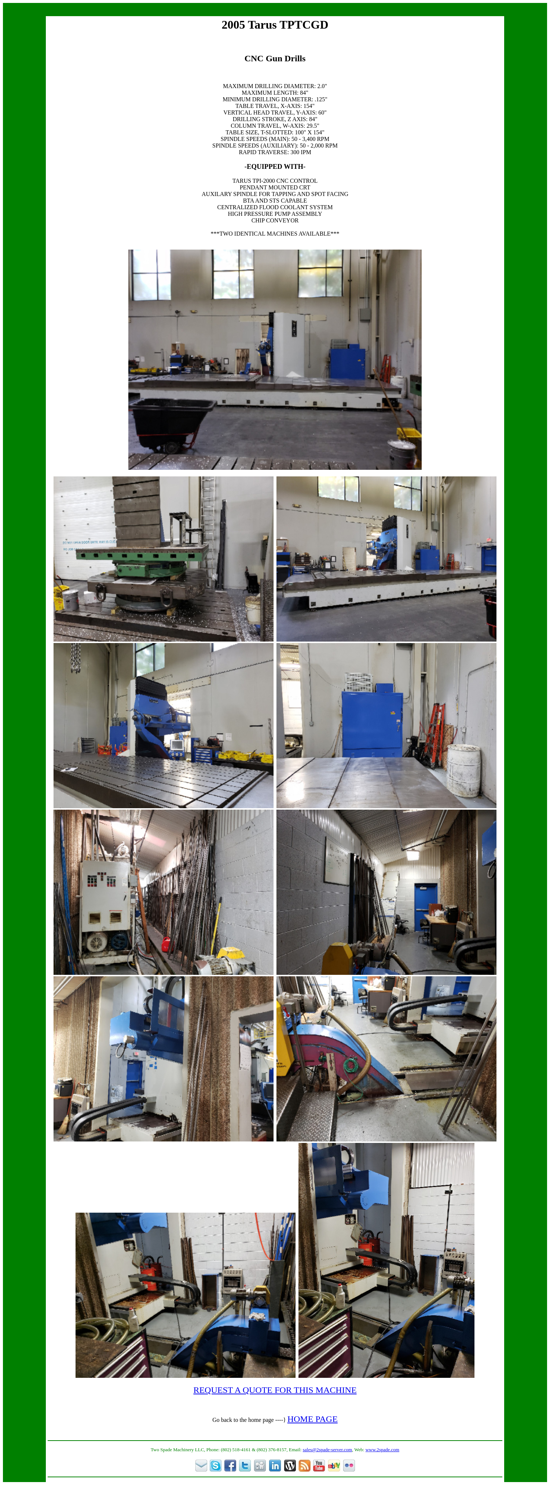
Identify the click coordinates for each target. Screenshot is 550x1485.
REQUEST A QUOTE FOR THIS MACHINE (274, 1390)
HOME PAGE (312, 1419)
